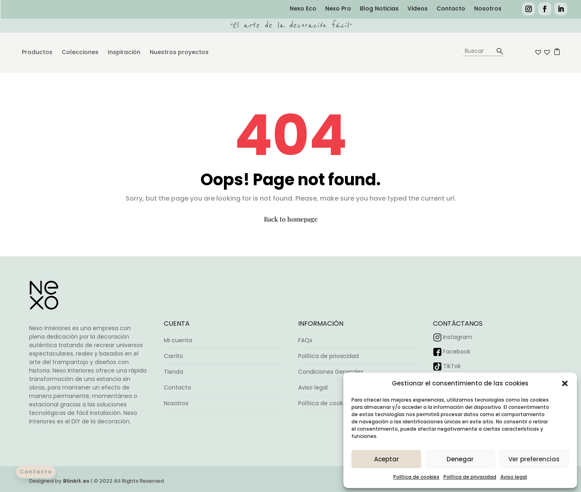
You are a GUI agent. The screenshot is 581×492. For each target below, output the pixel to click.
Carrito (173, 356)
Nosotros (488, 9)
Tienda (173, 372)
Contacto (451, 9)
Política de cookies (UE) (331, 403)
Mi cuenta (178, 340)
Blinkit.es (76, 481)
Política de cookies (416, 476)
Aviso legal (513, 476)
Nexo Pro (338, 9)
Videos (418, 9)
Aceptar (386, 459)
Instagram (457, 337)
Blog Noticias (379, 9)
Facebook (456, 352)
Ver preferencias (534, 459)
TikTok (452, 366)
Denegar (460, 459)
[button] (565, 383)
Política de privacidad (469, 476)
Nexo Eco (303, 9)
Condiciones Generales (331, 372)
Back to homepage (291, 219)
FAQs (305, 340)
